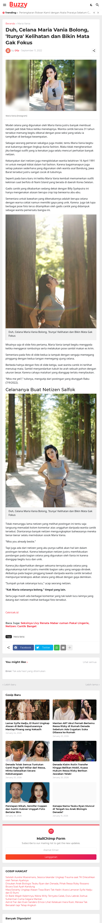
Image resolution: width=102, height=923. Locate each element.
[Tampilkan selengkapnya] (70, 647)
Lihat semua (89, 662)
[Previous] (94, 12)
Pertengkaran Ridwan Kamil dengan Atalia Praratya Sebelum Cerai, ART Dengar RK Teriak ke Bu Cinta (55, 12)
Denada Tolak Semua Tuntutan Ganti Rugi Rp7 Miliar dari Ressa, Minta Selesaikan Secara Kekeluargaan (26, 769)
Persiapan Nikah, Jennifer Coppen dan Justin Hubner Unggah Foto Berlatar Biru (26, 809)
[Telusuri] (98, 5)
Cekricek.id (12, 612)
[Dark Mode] (91, 5)
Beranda (10, 23)
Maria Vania (23, 23)
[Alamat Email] (51, 850)
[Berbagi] (93, 50)
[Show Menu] (4, 5)
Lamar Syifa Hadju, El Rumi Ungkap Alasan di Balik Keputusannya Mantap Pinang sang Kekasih (27, 726)
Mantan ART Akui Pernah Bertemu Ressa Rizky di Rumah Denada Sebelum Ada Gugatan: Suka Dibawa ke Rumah (74, 728)
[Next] (98, 12)
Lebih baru (10, 684)
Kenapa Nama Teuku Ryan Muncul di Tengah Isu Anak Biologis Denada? (73, 809)
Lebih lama (92, 684)
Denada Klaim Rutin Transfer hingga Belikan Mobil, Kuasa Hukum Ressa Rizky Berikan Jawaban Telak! (70, 769)
